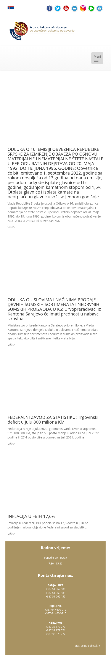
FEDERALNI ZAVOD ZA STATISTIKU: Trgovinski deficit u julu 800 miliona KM (53, 419)
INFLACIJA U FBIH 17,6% (31, 516)
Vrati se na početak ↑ (87, 646)
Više (10, 227)
